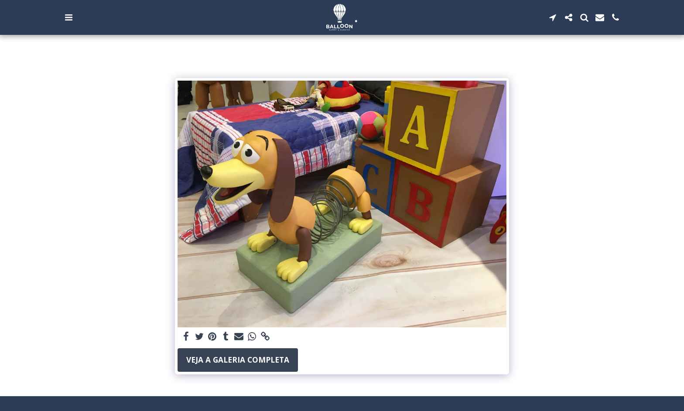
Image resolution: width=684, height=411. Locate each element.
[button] (68, 17)
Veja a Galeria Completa (237, 359)
